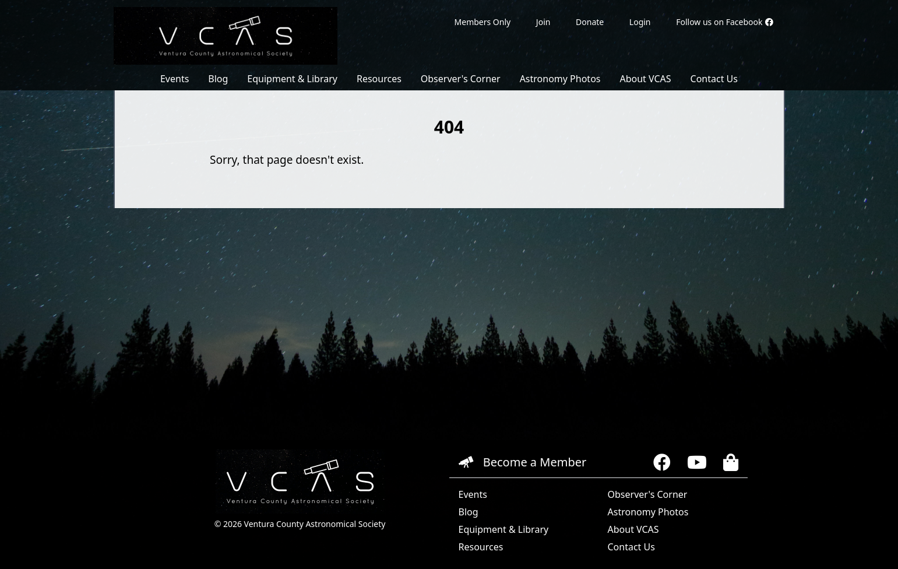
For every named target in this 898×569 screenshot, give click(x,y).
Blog (218, 78)
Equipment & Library (292, 78)
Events (174, 78)
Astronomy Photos (560, 78)
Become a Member (523, 462)
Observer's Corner (461, 78)
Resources (379, 78)
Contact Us (714, 78)
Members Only (483, 21)
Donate (590, 21)
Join (543, 21)
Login (640, 21)
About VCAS (645, 78)
